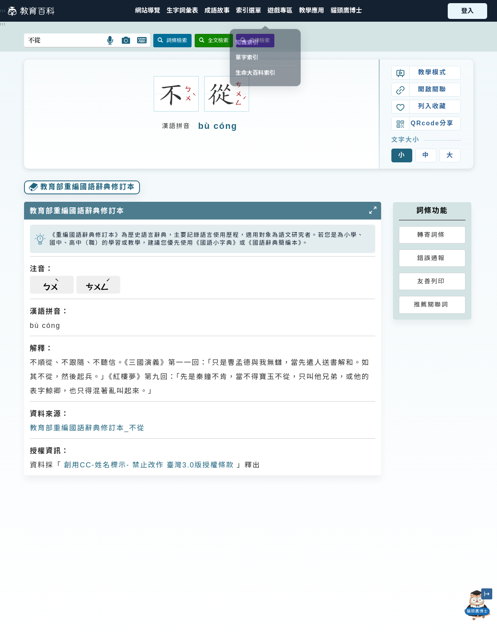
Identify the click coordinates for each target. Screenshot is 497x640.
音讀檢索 (255, 40)
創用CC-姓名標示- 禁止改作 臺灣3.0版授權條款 (147, 465)
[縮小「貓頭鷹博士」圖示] (486, 593)
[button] (248, 11)
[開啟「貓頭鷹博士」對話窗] (477, 605)
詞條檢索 (172, 40)
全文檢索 (214, 40)
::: (3, 11)
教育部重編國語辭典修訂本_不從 (87, 428)
